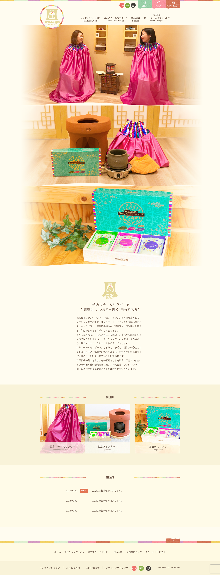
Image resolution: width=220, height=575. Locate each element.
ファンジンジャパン (74, 552)
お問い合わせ (92, 567)
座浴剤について (134, 552)
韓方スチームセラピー (99, 552)
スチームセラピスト (155, 552)
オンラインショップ (50, 567)
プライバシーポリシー (117, 567)
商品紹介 (118, 552)
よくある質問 (73, 567)
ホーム (57, 552)
